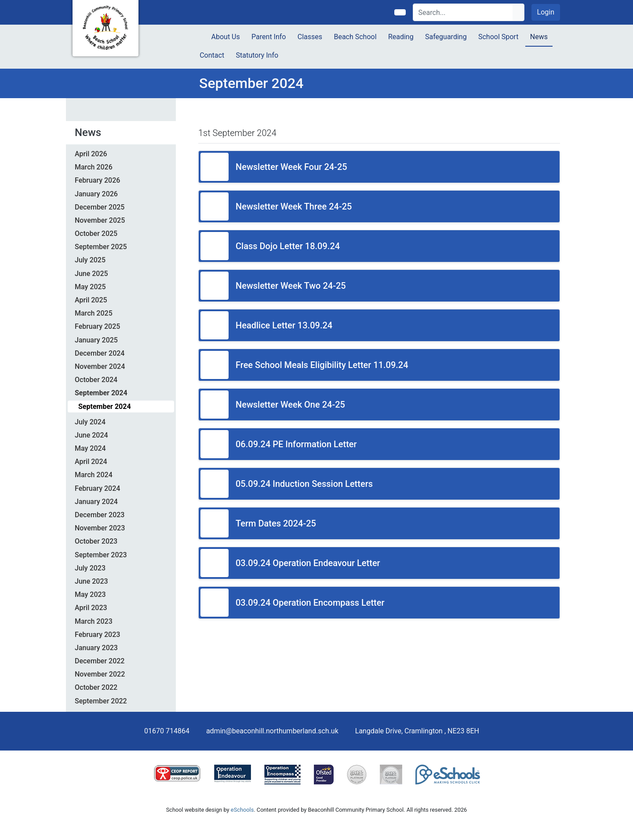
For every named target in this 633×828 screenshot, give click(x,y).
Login (545, 12)
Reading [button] (401, 37)
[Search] (463, 12)
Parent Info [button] (268, 37)
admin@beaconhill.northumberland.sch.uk (272, 731)
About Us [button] (225, 37)
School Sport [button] (498, 37)
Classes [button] (310, 37)
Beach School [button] (355, 37)
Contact (212, 55)
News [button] (539, 37)
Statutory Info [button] (257, 55)
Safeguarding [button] (446, 37)
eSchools (242, 809)
